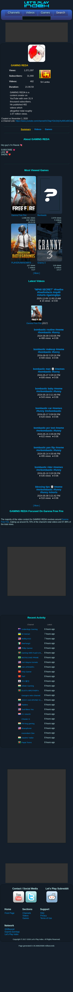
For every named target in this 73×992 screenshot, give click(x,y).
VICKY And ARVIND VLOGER (34, 700)
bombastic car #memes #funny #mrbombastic (49, 409)
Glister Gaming (28, 686)
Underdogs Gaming (30, 629)
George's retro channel (31, 695)
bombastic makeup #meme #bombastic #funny (48, 350)
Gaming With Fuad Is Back (33, 653)
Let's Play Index (11, 934)
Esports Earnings (12, 932)
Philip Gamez (27, 648)
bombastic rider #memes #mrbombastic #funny (49, 468)
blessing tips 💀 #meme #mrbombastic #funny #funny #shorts (48, 489)
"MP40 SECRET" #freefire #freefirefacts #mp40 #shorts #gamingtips (48, 292)
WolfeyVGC (26, 638)
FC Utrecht (26, 714)
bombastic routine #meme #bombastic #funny (49, 331)
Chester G (26, 719)
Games (48, 129)
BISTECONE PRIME (30, 657)
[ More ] (36, 273)
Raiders (25, 704)
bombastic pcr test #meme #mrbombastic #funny (49, 429)
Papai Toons (27, 742)
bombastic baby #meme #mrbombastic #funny (48, 390)
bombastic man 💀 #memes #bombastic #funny (48, 370)
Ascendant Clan (27, 733)
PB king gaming (28, 723)
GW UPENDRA (28, 667)
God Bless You (28, 709)
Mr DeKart (26, 634)
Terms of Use (46, 918)
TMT (23, 676)
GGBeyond (9, 929)
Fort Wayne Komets (30, 662)
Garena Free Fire (33, 323)
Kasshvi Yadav (28, 737)
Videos (37, 129)
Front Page (9, 913)
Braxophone (27, 728)
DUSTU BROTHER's (30, 690)
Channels (27, 913)
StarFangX (26, 643)
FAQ (42, 913)
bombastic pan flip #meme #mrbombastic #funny (49, 449)
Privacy (43, 916)
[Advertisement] (36, 32)
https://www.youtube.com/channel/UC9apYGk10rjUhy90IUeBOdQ (44, 121)
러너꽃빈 (25, 681)
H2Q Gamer (27, 671)
